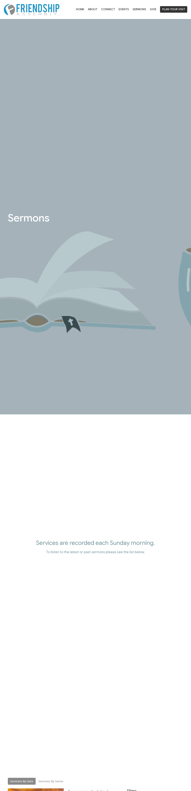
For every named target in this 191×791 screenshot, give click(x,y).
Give (153, 9)
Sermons (139, 9)
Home (80, 9)
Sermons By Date (21, 781)
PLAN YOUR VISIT (173, 9)
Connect (108, 9)
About (92, 9)
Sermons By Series (50, 781)
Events (124, 9)
